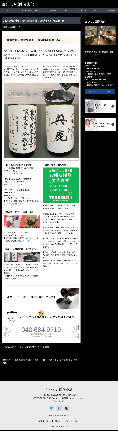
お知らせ (12, 347)
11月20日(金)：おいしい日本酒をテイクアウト (61, 361)
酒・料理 (53, 10)
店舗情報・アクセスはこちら (100, 91)
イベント (68, 10)
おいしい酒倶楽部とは (23, 10)
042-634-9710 (95, 54)
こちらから (22, 235)
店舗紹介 (96, 10)
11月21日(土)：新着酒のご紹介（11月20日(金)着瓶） (20, 361)
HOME (7, 10)
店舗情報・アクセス (44, 422)
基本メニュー (38, 10)
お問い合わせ (58, 422)
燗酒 (47, 347)
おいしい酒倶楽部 (27, 347)
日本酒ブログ (82, 10)
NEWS (6, 347)
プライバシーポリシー (72, 422)
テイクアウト (39, 347)
